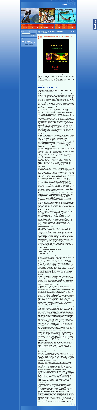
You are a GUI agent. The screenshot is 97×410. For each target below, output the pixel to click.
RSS (73, 0)
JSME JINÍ (24, 27)
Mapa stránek (67, 0)
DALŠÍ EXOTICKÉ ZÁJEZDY (47, 27)
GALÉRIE (65, 27)
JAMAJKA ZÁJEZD (33, 27)
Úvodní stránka (54, 0)
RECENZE (58, 27)
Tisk (61, 0)
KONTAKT (72, 27)
